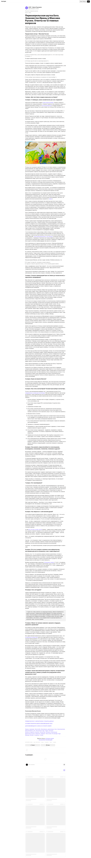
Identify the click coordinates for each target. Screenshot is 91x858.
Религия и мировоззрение (31, 11)
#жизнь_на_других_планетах (32, 732)
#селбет (32, 735)
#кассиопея (49, 733)
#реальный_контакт (30, 733)
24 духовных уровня (49, 562)
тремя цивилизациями (48, 102)
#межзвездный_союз (30, 730)
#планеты (48, 732)
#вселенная (39, 730)
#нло (55, 729)
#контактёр (37, 729)
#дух (43, 730)
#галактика (42, 732)
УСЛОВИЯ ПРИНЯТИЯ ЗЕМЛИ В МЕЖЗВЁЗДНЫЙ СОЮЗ (38, 723)
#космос (51, 730)
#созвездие (55, 733)
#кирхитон (38, 733)
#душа (47, 730)
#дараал (43, 733)
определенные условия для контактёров (35, 393)
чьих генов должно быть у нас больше (43, 236)
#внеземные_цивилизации (47, 729)
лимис (50, 198)
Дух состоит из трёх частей (35, 529)
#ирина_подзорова (29, 729)
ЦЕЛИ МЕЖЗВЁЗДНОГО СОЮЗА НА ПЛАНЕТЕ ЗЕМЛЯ (38, 725)
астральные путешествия (31, 637)
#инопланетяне (61, 729)
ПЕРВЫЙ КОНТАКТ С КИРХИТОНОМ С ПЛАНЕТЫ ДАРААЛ (39, 721)
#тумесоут (37, 735)
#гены (41, 735)
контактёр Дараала (46, 105)
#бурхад (27, 735)
